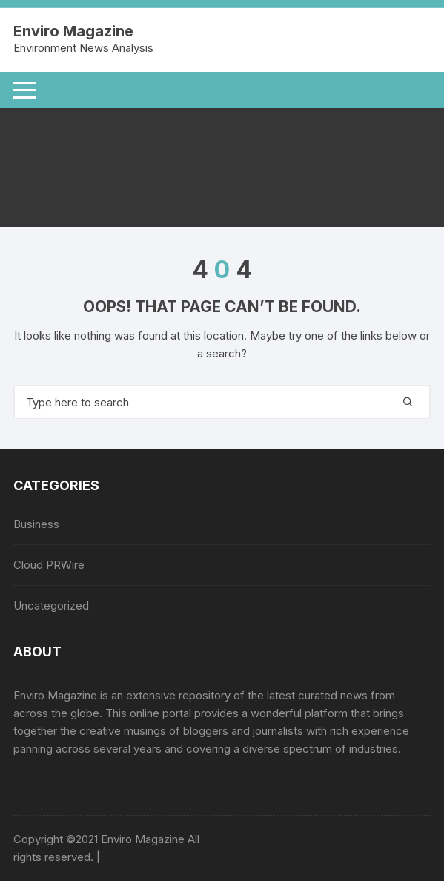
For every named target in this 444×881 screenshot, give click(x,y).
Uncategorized (51, 605)
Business (36, 524)
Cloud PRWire (49, 565)
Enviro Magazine (73, 31)
